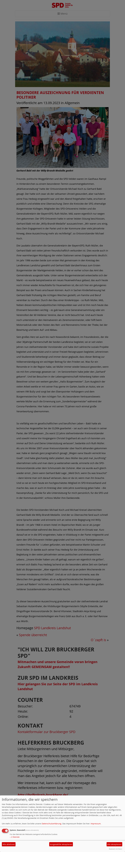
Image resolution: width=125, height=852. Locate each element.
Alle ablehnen (9, 844)
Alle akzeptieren (114, 844)
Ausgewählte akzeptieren (61, 844)
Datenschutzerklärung (51, 823)
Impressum (96, 823)
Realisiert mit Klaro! (115, 849)
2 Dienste (14, 837)
